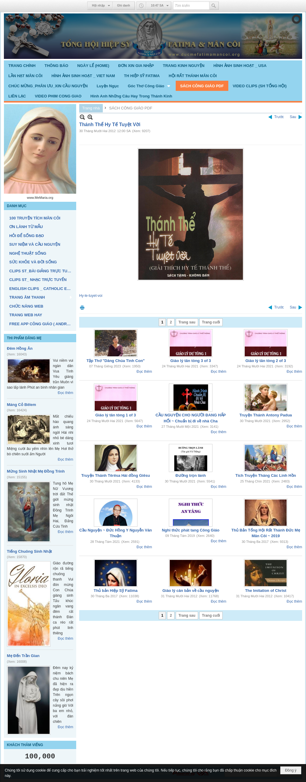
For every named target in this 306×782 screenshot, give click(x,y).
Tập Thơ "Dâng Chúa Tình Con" (115, 360)
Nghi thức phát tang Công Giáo (190, 530)
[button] (149, 86)
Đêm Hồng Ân (20, 348)
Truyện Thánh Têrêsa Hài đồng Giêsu (115, 475)
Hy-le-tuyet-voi (90, 296)
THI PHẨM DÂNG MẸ (24, 338)
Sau (293, 117)
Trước (279, 117)
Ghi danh (123, 5)
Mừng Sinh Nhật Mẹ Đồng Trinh (36, 471)
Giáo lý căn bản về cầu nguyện (190, 590)
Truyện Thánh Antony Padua (265, 415)
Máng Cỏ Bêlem (21, 404)
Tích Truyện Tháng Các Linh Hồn (265, 475)
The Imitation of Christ (265, 590)
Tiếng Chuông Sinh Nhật (29, 551)
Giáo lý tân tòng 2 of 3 (265, 360)
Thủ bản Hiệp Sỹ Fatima (115, 590)
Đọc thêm (65, 393)
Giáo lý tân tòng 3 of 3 (190, 360)
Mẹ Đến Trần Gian (23, 655)
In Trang (82, 307)
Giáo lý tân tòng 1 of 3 (115, 415)
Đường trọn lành (190, 475)
